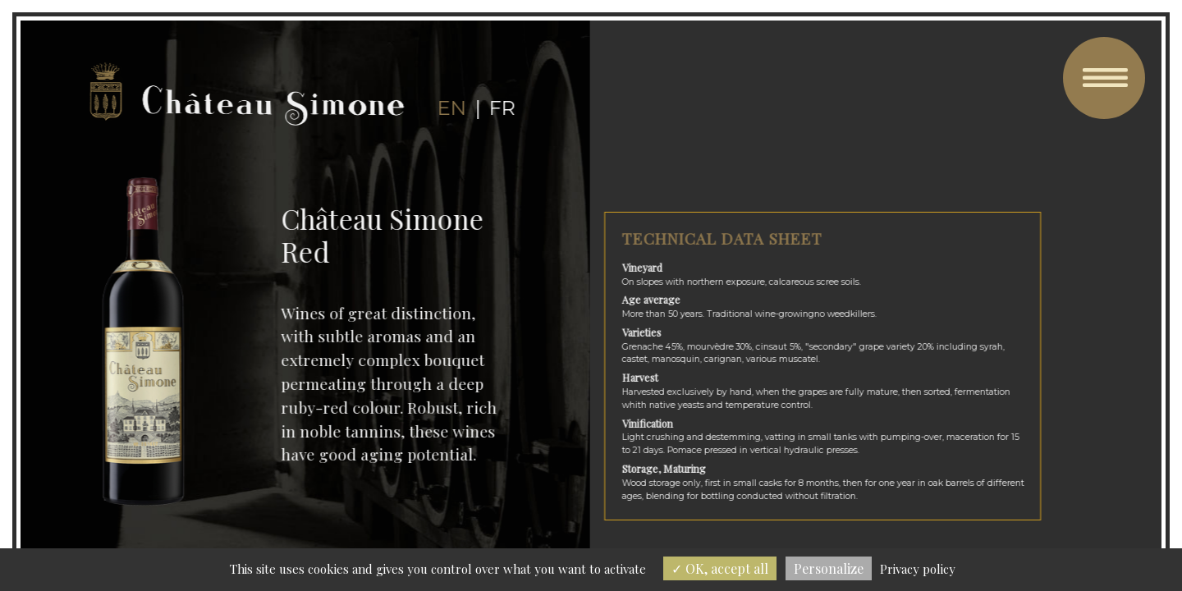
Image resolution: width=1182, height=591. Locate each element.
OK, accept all (719, 568)
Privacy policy (917, 569)
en (450, 108)
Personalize (829, 568)
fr (501, 108)
